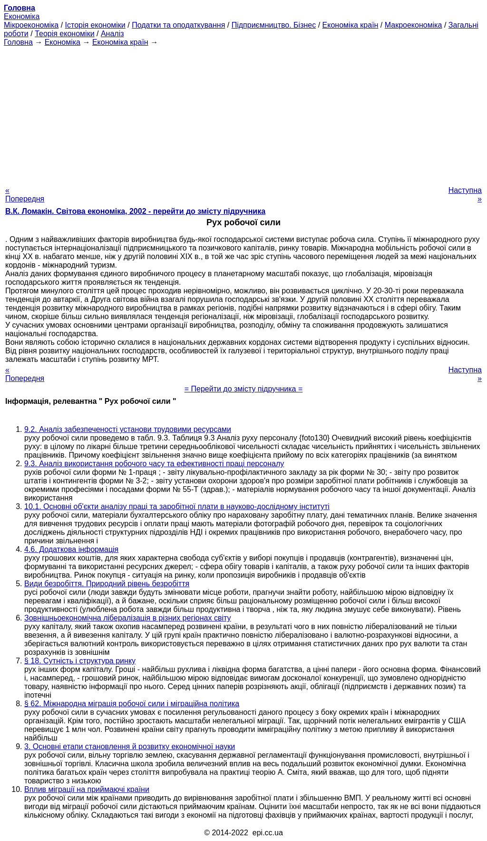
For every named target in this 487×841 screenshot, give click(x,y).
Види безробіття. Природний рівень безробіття (106, 584)
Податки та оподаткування (178, 25)
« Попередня (24, 194)
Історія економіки (95, 25)
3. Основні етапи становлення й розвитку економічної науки (129, 746)
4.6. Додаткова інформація (71, 549)
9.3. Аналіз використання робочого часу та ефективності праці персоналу (154, 464)
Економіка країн (350, 25)
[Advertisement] (243, 113)
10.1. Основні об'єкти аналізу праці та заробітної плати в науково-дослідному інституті (177, 506)
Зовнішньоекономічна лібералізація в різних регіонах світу (127, 618)
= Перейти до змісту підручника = (244, 389)
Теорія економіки (64, 34)
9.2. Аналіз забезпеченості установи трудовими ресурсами (127, 429)
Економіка (21, 16)
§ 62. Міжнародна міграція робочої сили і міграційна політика (131, 704)
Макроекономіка (413, 25)
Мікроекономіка (31, 25)
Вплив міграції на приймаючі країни (86, 789)
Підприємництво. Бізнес (274, 25)
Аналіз (112, 34)
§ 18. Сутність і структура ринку (80, 661)
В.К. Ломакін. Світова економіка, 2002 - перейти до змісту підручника (135, 211)
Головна (18, 42)
